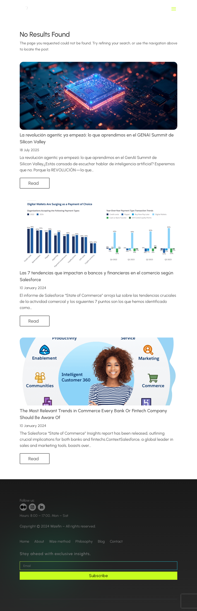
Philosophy (84, 541)
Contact (116, 541)
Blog (101, 541)
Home (24, 541)
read (33, 183)
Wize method (59, 541)
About (39, 541)
